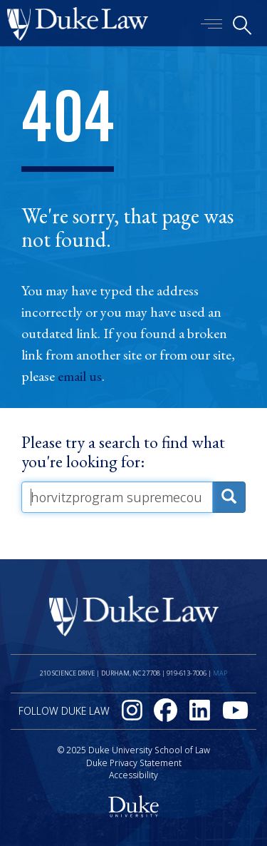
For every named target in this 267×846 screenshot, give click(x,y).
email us (80, 376)
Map (220, 673)
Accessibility (133, 775)
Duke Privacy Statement (134, 763)
